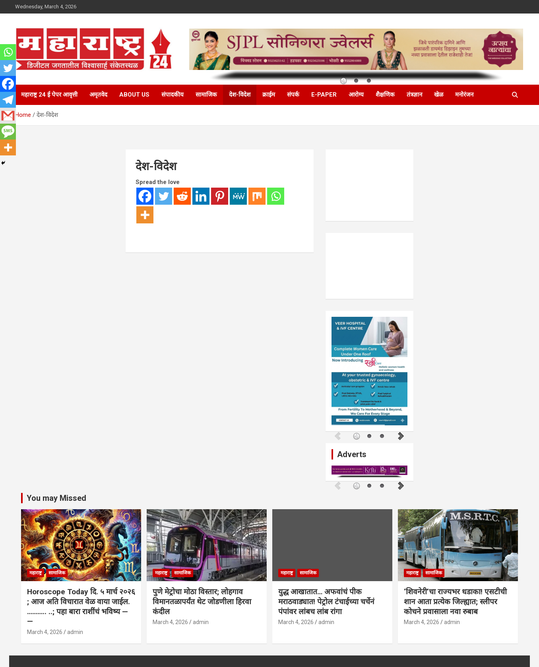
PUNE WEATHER (369, 185)
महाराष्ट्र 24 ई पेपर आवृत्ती (49, 94)
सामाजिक (206, 94)
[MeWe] (238, 196)
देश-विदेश (239, 94)
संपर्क (293, 94)
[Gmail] (8, 116)
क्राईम (268, 94)
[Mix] (257, 196)
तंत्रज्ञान (414, 94)
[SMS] (8, 132)
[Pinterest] (219, 196)
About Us (134, 94)
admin (75, 630)
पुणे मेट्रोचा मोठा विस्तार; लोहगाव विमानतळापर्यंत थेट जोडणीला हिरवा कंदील (202, 600)
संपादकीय (172, 94)
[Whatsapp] (275, 196)
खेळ (438, 94)
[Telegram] (8, 100)
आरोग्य (356, 94)
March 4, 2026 (44, 630)
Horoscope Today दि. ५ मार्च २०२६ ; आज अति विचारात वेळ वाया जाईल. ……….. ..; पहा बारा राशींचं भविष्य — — (81, 605)
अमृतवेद (98, 94)
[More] (144, 214)
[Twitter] (163, 196)
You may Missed (56, 496)
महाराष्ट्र (35, 571)
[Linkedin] (200, 196)
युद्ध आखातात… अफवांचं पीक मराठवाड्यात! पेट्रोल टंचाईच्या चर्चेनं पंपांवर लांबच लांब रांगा (326, 600)
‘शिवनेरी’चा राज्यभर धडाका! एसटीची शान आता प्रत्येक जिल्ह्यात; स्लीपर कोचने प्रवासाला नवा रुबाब (455, 600)
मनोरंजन (464, 94)
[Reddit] (182, 196)
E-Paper (324, 94)
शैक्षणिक (385, 94)
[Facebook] (144, 196)
